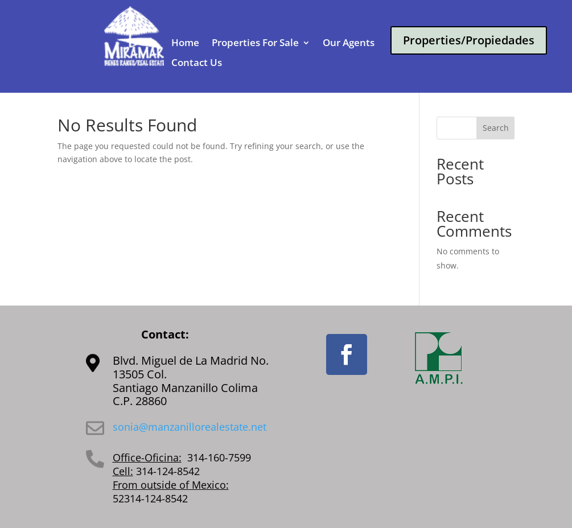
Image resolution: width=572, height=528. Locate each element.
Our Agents (349, 43)
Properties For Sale (255, 43)
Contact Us (196, 63)
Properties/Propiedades (468, 40)
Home (185, 43)
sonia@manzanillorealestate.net (189, 427)
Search (496, 127)
